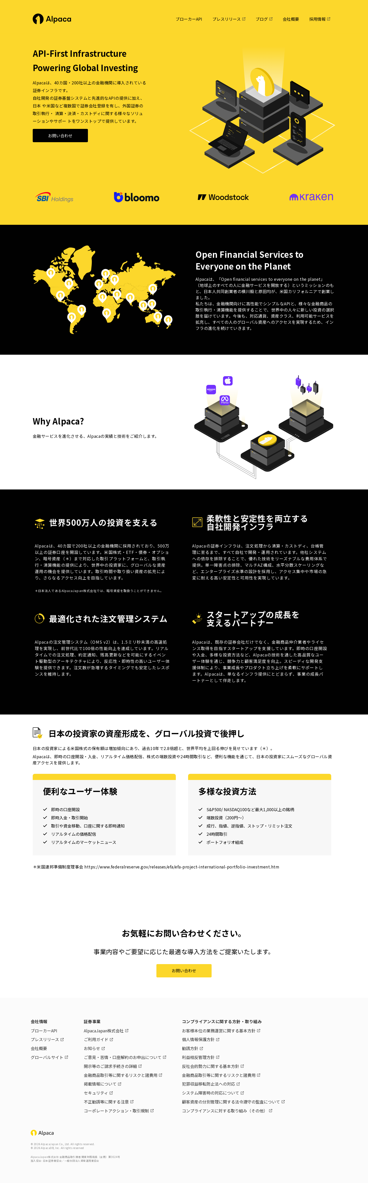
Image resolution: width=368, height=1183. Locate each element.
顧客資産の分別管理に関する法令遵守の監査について (231, 1102)
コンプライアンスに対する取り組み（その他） (225, 1111)
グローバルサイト (47, 1057)
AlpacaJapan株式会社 (104, 1031)
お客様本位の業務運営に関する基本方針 (219, 1031)
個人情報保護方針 (198, 1039)
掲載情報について (100, 1084)
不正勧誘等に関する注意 (106, 1102)
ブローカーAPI (189, 19)
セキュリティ (96, 1093)
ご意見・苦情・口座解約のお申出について (123, 1057)
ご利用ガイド (96, 1039)
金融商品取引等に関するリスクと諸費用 (120, 1075)
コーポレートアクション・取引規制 (116, 1111)
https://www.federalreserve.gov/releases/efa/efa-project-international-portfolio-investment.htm (181, 867)
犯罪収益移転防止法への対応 (208, 1084)
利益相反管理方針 (198, 1057)
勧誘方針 (190, 1048)
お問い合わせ (60, 135)
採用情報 (317, 19)
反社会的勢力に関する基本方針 (210, 1066)
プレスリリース (226, 19)
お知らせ (92, 1048)
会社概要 (291, 19)
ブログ (262, 19)
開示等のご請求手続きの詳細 (110, 1066)
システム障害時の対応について (210, 1093)
